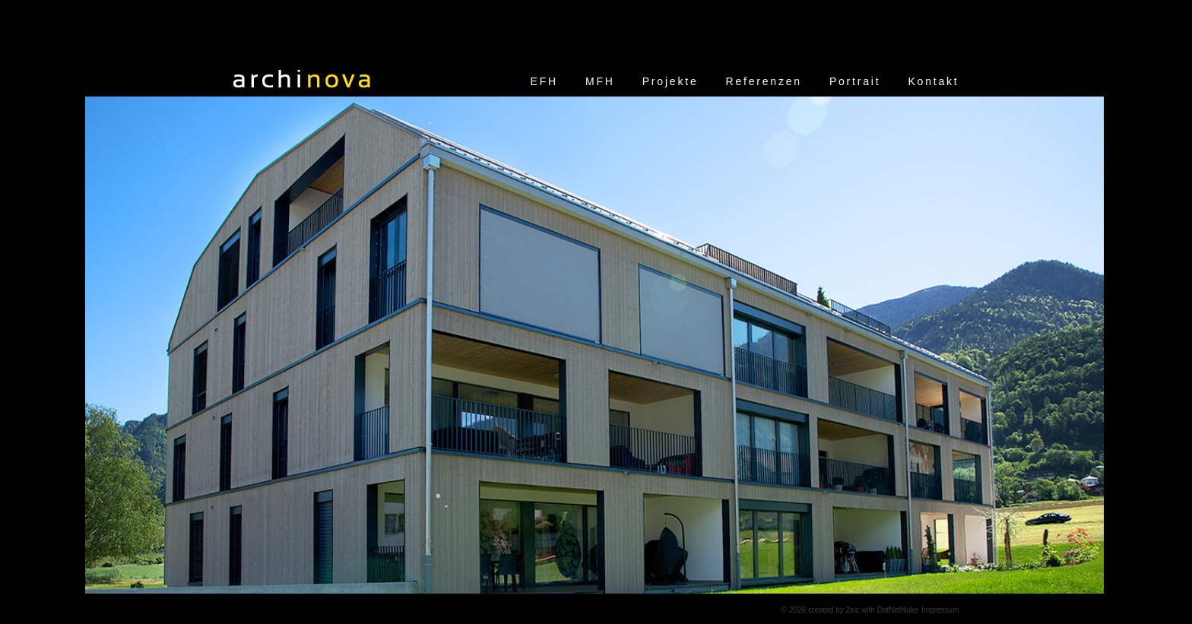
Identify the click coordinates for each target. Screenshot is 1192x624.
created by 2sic (833, 610)
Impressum (940, 610)
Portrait (855, 81)
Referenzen (764, 81)
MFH (600, 81)
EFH (544, 81)
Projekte (670, 81)
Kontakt (933, 81)
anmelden (755, 610)
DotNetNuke (897, 610)
